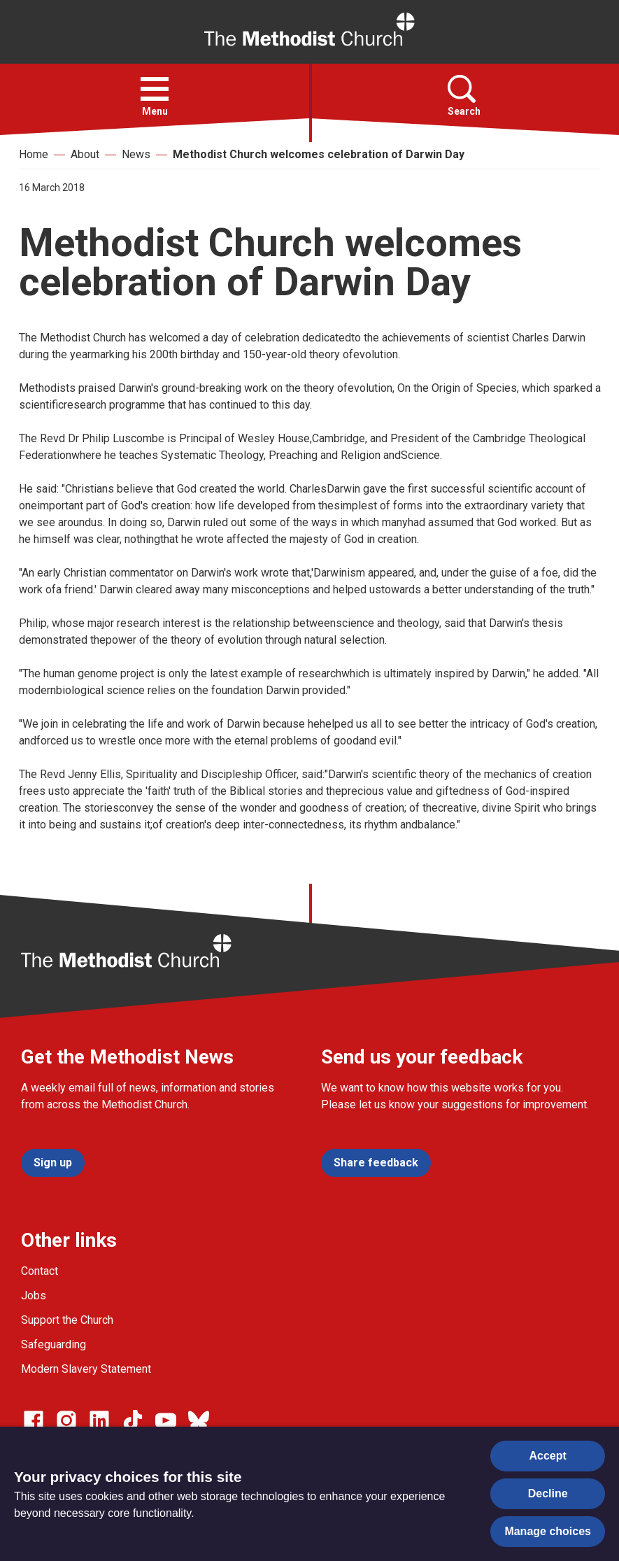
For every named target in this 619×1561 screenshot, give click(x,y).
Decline (548, 1493)
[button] (155, 89)
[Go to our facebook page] (33, 1420)
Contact (39, 1271)
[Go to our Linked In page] (99, 1420)
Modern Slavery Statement (86, 1369)
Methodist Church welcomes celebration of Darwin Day (318, 154)
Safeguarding (53, 1344)
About (85, 154)
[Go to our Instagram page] (66, 1420)
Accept (548, 1456)
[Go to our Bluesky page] (198, 1420)
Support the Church (67, 1320)
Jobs (33, 1295)
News (136, 154)
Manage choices (547, 1531)
